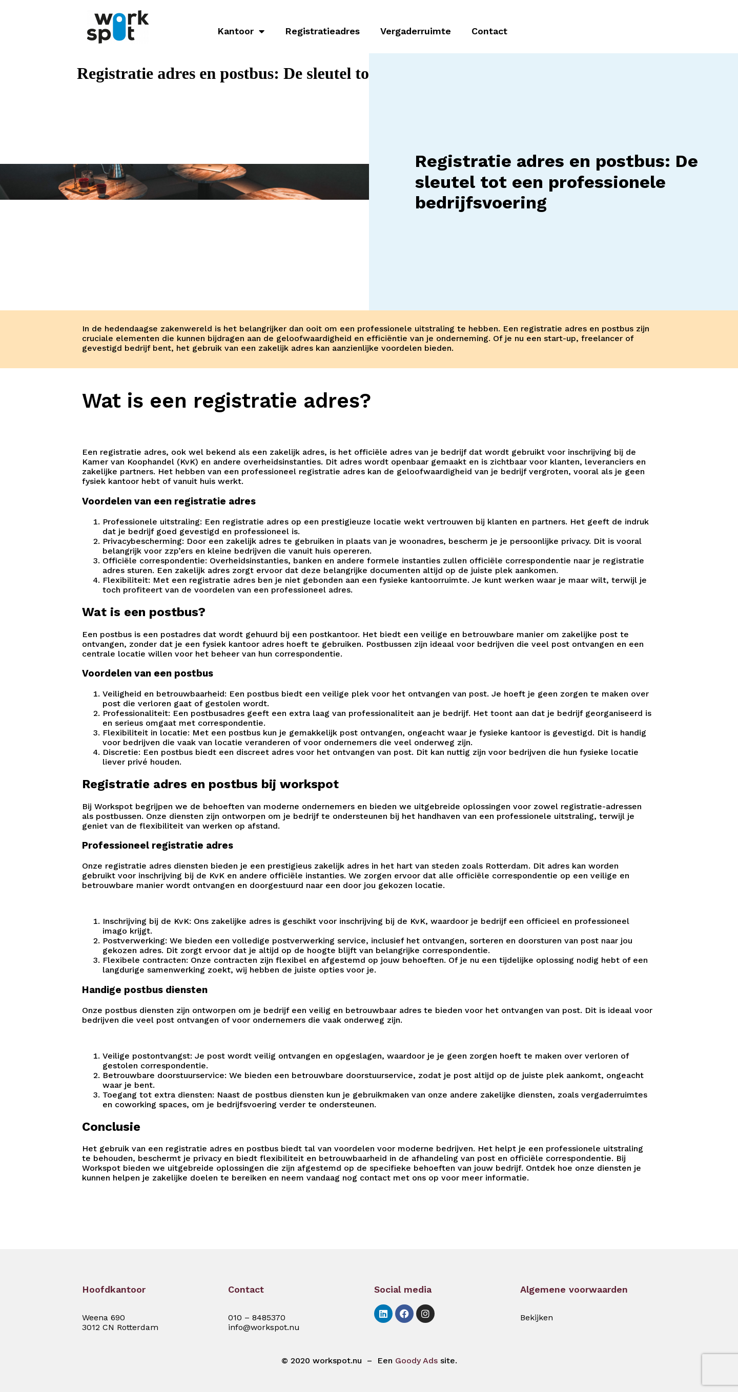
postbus (617, 328)
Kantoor (240, 31)
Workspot (113, 806)
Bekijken (536, 1317)
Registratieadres (322, 31)
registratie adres (554, 328)
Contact (489, 31)
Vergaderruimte (415, 31)
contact (375, 1178)
